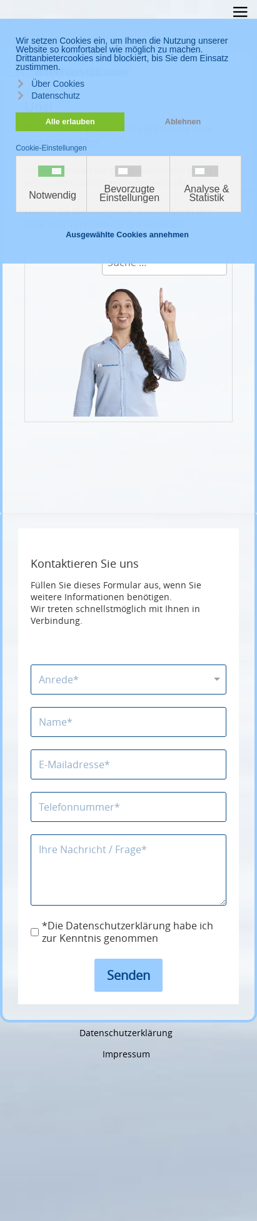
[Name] (128, 722)
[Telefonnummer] (128, 807)
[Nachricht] (128, 870)
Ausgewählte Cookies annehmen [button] (127, 234)
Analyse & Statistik (206, 193)
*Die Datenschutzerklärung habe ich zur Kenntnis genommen (127, 932)
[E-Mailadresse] (128, 764)
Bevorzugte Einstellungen (129, 193)
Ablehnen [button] (183, 121)
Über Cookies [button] (57, 84)
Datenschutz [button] (55, 96)
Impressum (126, 1054)
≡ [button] (239, 14)
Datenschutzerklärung (126, 1033)
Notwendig (52, 195)
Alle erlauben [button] (70, 121)
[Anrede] (128, 680)
